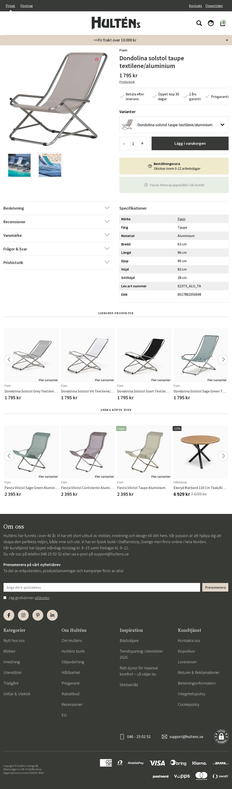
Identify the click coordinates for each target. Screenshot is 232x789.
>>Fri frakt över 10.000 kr (115, 40)
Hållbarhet (71, 672)
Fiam (123, 50)
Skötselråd (129, 684)
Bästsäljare (129, 640)
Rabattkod (71, 693)
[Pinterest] (37, 615)
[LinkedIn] (52, 615)
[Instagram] (23, 615)
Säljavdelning (73, 661)
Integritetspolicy (191, 693)
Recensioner (72, 704)
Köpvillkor (186, 651)
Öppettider (214, 5)
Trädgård (11, 683)
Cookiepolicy (188, 704)
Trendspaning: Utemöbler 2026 (141, 654)
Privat (10, 5)
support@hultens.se (111, 554)
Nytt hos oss (14, 640)
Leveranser (187, 661)
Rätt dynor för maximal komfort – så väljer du (139, 671)
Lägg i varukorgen (190, 143)
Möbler (9, 651)
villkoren (42, 597)
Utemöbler (12, 672)
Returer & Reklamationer (199, 672)
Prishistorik (127, 82)
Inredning (11, 661)
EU (64, 715)
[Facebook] (8, 615)
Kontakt (195, 5)
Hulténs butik (73, 651)
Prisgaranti (71, 683)
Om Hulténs (72, 640)
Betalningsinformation (196, 683)
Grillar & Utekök (16, 693)
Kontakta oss (189, 640)
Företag (26, 5)
